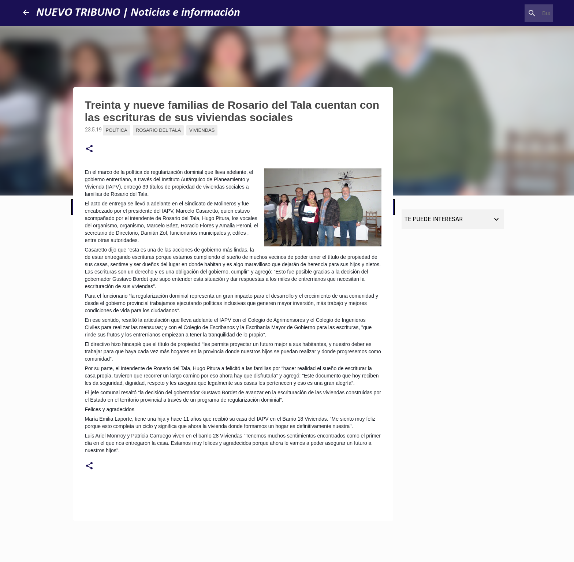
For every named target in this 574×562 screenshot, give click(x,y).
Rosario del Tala (158, 130)
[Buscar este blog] (514, 13)
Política (116, 130)
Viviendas (202, 130)
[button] (89, 149)
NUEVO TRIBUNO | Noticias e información (138, 13)
